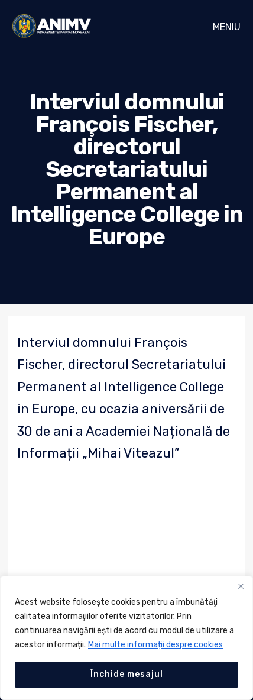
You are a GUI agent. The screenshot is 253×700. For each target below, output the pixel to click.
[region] (126, 638)
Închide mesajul (126, 674)
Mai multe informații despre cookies (155, 645)
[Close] (240, 586)
